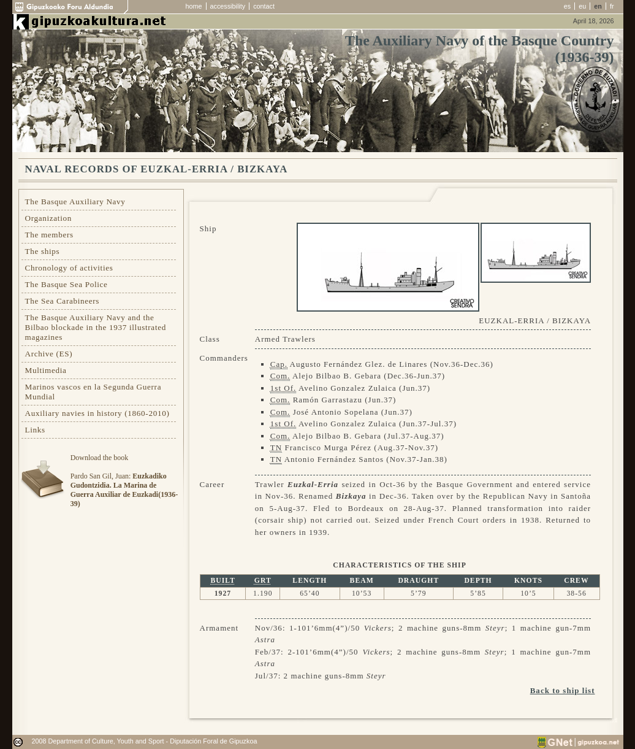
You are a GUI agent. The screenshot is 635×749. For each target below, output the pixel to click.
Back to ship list (562, 690)
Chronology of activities (69, 267)
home (194, 6)
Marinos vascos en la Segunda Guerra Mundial (93, 391)
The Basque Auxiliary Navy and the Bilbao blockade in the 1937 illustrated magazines (95, 327)
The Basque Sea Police (66, 284)
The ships (42, 251)
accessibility (228, 6)
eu (582, 6)
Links (35, 429)
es (567, 6)
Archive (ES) (49, 353)
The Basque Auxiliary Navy (75, 201)
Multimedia (46, 370)
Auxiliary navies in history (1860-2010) (97, 413)
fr (612, 6)
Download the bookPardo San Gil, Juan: (124, 480)
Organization (48, 218)
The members (49, 234)
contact (264, 6)
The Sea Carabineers (62, 300)
